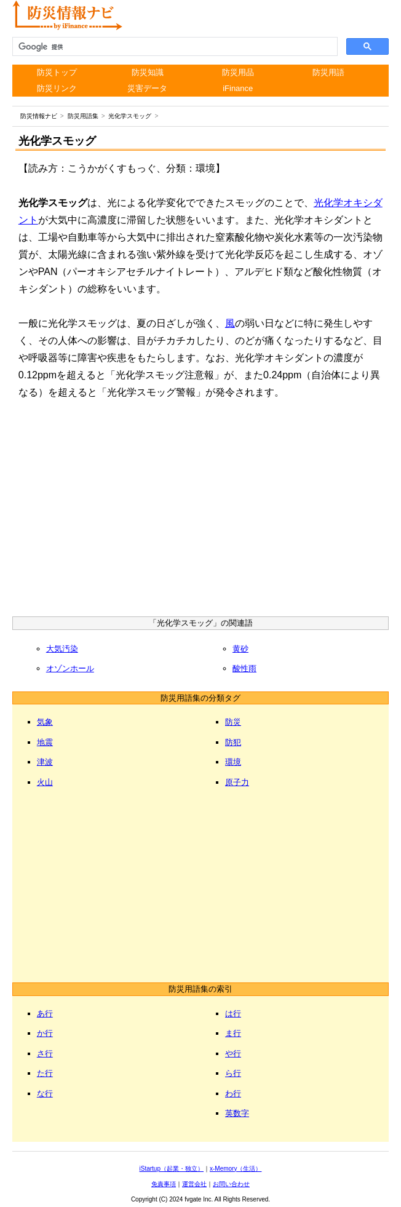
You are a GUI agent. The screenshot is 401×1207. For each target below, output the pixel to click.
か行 (45, 1033)
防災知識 (148, 72)
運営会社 (194, 1184)
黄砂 (240, 648)
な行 (45, 1093)
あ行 (45, 1013)
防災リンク (57, 88)
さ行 (45, 1053)
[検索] (173, 46)
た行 (45, 1073)
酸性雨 (244, 668)
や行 (233, 1053)
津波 (45, 762)
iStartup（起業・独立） (172, 1168)
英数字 (237, 1113)
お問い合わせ (231, 1184)
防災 (233, 722)
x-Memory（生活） (235, 1168)
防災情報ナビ (38, 116)
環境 (233, 762)
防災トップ (57, 72)
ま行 (233, 1033)
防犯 (233, 742)
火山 (45, 782)
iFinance (238, 88)
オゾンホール (70, 668)
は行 (233, 1013)
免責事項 (163, 1184)
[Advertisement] (200, 512)
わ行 (233, 1093)
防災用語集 (83, 116)
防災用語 (328, 72)
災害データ (147, 88)
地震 (45, 742)
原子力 (237, 782)
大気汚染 (62, 648)
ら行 (233, 1073)
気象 (45, 722)
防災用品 (238, 72)
